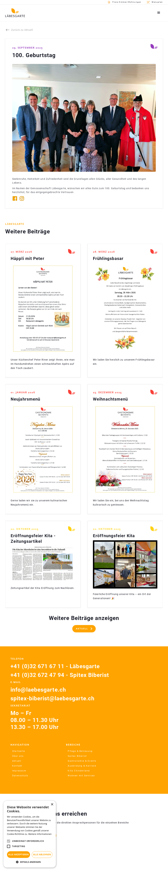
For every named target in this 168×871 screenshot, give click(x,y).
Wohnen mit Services (81, 775)
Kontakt (17, 766)
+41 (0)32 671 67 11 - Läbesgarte (55, 666)
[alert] (29, 834)
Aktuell (16, 761)
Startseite (18, 751)
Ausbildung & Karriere (82, 766)
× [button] (52, 804)
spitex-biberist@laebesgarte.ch (52, 698)
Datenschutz (20, 775)
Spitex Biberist (77, 756)
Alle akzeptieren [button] (18, 854)
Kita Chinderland (79, 771)
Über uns (18, 756)
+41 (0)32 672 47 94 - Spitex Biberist (59, 675)
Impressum (19, 771)
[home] (15, 12)
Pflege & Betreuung (80, 751)
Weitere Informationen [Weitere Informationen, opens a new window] (40, 834)
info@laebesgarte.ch (38, 689)
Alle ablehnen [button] (42, 854)
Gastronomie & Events (82, 761)
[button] (159, 13)
